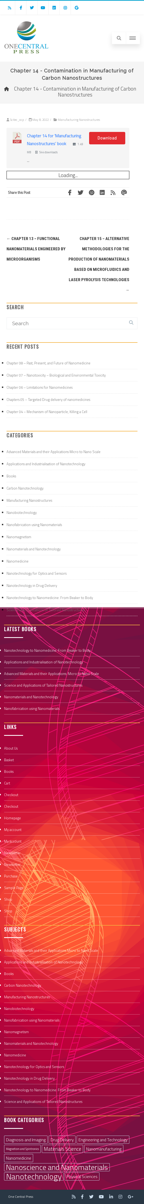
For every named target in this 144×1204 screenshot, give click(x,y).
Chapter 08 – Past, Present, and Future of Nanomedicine (48, 363)
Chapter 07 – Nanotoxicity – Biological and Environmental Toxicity (56, 375)
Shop (8, 899)
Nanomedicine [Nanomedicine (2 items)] (18, 1158)
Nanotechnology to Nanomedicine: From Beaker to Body (50, 597)
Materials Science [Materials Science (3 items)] (62, 1149)
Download (107, 138)
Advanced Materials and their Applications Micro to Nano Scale (54, 451)
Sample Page (14, 887)
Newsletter (12, 853)
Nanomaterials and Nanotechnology (34, 549)
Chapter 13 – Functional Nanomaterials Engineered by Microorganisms (36, 249)
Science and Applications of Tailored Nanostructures (46, 610)
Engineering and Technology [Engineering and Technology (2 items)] (103, 1139)
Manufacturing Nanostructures (79, 119)
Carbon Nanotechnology (25, 488)
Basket (9, 760)
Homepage (12, 818)
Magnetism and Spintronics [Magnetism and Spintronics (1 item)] (22, 1149)
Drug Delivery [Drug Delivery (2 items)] (62, 1139)
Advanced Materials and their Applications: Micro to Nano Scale (51, 673)
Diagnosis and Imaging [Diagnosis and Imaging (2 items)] (26, 1139)
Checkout (11, 794)
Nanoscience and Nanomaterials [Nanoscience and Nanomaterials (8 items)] (57, 1167)
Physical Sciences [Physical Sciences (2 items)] (82, 1176)
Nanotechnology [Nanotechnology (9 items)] (34, 1176)
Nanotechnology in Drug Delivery (32, 585)
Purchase (11, 876)
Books (11, 476)
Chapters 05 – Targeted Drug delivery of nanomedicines (48, 399)
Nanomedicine (18, 561)
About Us (11, 748)
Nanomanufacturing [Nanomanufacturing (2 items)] (103, 1149)
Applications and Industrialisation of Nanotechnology (46, 464)
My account (12, 829)
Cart (7, 783)
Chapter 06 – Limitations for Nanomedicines (40, 387)
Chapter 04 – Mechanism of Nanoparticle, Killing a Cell (47, 411)
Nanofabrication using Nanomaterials (34, 524)
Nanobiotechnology (22, 512)
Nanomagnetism (19, 537)
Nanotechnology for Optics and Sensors (37, 573)
